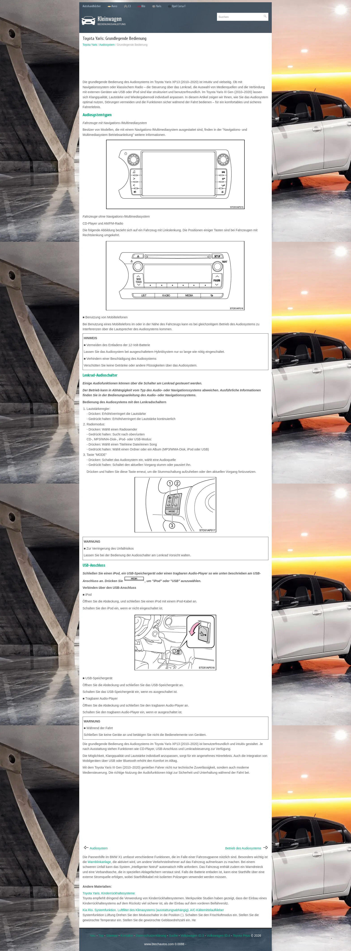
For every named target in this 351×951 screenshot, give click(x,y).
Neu (93, 935)
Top (100, 935)
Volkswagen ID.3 (192, 935)
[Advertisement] (175, 64)
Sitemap (112, 935)
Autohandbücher (92, 6)
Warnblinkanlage (99, 862)
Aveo (112, 6)
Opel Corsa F (177, 6)
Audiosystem (107, 44)
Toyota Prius (241, 935)
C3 (127, 6)
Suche (173, 935)
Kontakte (126, 935)
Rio (141, 6)
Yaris (156, 6)
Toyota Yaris (90, 44)
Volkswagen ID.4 (218, 935)
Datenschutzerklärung (151, 935)
